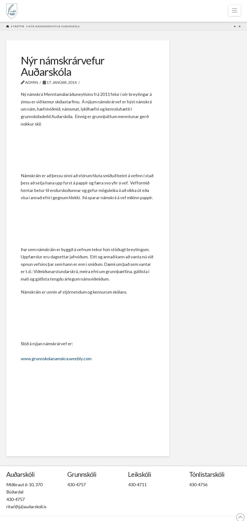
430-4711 (137, 484)
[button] (234, 10)
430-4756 (198, 484)
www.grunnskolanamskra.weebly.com (56, 358)
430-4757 (15, 499)
